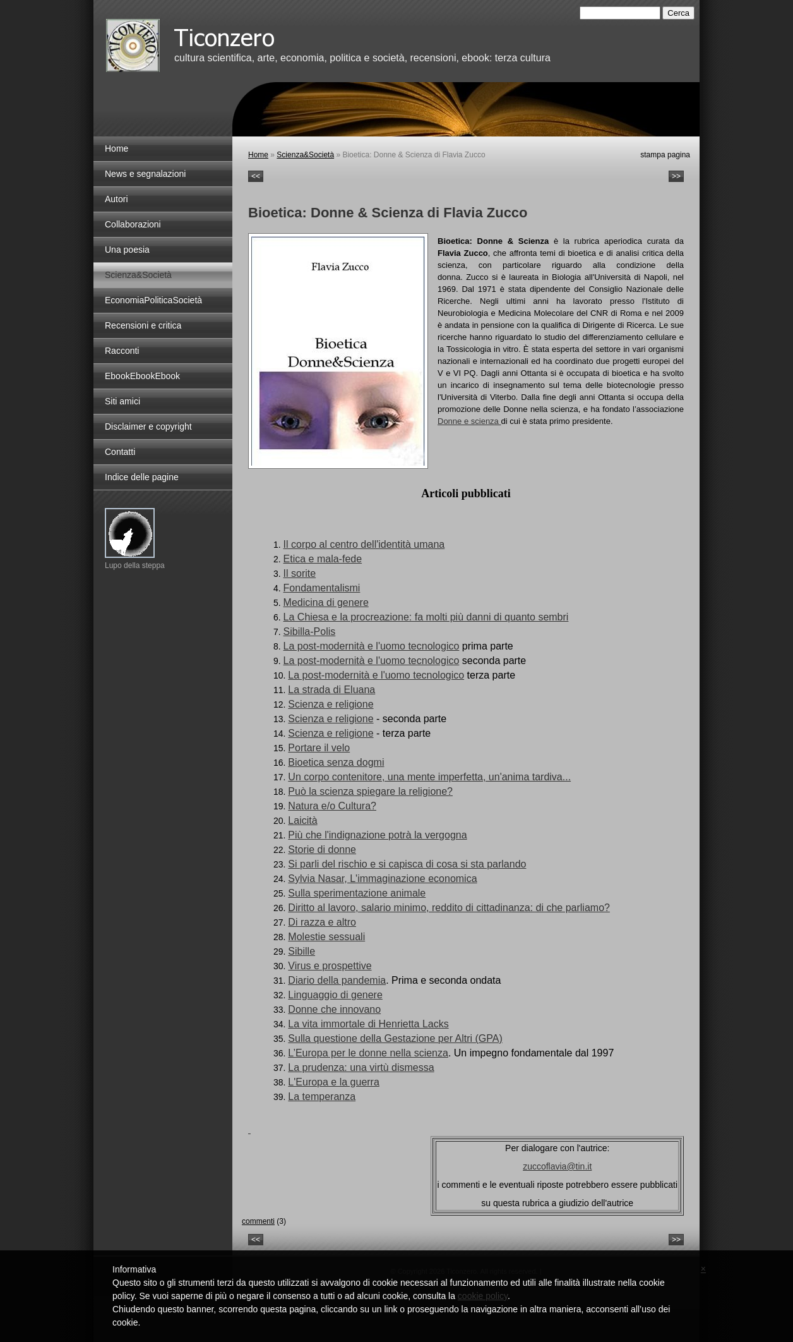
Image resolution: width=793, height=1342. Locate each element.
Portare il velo (319, 747)
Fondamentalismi (322, 588)
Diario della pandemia (337, 980)
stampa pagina (665, 154)
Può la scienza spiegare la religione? (370, 791)
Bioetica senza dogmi (336, 762)
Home (258, 154)
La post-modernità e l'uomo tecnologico (371, 646)
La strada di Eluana (331, 689)
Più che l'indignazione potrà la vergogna (377, 835)
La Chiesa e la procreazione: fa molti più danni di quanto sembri (426, 617)
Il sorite (299, 573)
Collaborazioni (133, 224)
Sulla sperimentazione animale (357, 893)
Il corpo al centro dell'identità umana (364, 544)
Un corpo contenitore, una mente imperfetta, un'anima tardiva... (429, 776)
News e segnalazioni (145, 174)
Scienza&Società (305, 154)
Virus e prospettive (329, 965)
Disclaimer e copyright (148, 426)
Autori (116, 199)
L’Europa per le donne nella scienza (368, 1053)
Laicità (302, 820)
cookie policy (483, 1296)
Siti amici (122, 401)
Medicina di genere (326, 602)
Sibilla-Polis (309, 631)
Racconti (122, 351)
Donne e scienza (469, 421)
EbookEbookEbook (142, 376)
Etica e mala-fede (322, 558)
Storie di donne (322, 849)
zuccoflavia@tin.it (557, 1166)
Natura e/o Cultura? (332, 806)
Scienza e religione (330, 704)
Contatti (120, 452)
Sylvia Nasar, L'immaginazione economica (382, 878)
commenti (258, 1221)
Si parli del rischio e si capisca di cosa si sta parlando (407, 864)
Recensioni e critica (143, 325)
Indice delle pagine (142, 477)
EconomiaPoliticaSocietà (153, 300)
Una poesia (127, 250)
